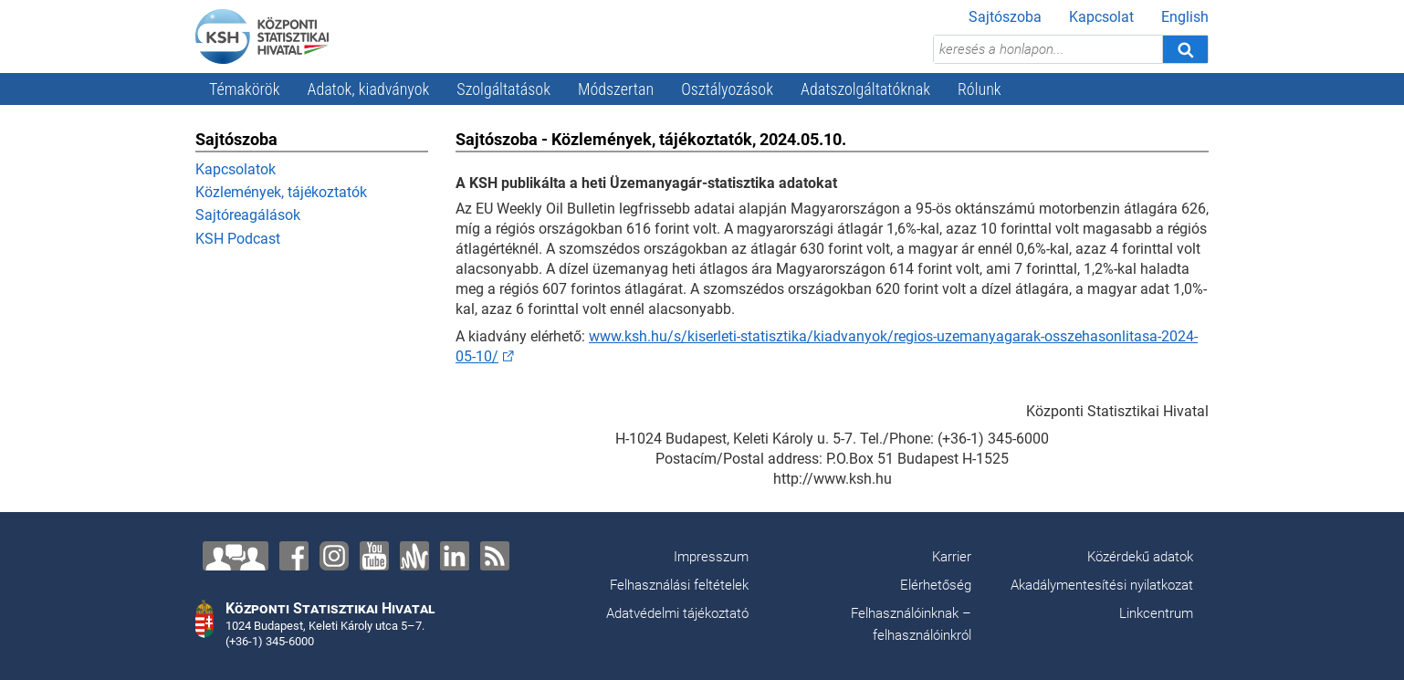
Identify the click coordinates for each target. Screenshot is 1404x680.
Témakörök (244, 89)
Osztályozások (727, 89)
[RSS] (494, 555)
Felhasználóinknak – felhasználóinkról (911, 624)
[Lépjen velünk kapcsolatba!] (235, 555)
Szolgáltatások (503, 89)
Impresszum (711, 557)
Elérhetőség (935, 585)
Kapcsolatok (235, 169)
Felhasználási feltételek (679, 585)
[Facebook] (294, 555)
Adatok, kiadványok (369, 89)
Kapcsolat (1101, 17)
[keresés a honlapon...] (1048, 49)
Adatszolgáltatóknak (865, 89)
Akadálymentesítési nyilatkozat (1102, 585)
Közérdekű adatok (1140, 557)
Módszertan (616, 89)
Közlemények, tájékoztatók (281, 192)
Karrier (951, 557)
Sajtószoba (1005, 17)
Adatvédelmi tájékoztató (677, 613)
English (1185, 17)
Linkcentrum (1156, 613)
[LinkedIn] (454, 555)
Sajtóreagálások (247, 215)
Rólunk (979, 89)
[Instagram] (334, 555)
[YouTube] (374, 555)
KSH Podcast (237, 238)
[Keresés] (1185, 49)
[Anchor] (414, 555)
